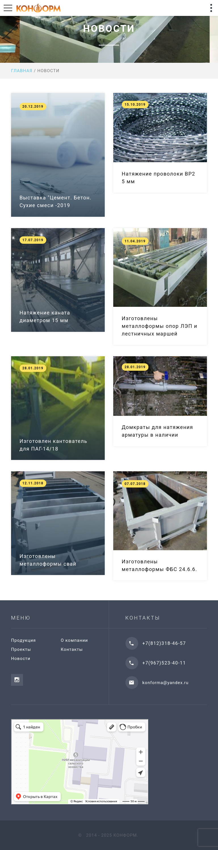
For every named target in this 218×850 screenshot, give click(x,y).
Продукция (23, 640)
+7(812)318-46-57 (164, 643)
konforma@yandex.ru (165, 682)
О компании (74, 640)
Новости (20, 658)
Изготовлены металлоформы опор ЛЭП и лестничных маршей (160, 326)
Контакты (72, 649)
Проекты (21, 649)
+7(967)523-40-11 (164, 663)
